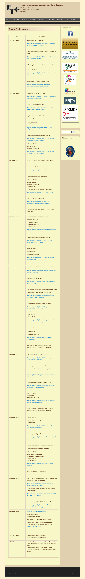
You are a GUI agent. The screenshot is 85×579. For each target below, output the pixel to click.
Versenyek (32, 19)
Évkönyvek (60, 19)
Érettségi (51, 19)
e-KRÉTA (24, 19)
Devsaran (75, 573)
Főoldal (8, 19)
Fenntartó (73, 19)
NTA (67, 19)
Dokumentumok (42, 19)
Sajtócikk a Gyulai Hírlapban (34, 526)
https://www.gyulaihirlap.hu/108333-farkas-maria (39, 170)
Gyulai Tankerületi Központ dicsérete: (36, 511)
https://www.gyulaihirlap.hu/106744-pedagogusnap (40, 192)
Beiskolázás (16, 19)
